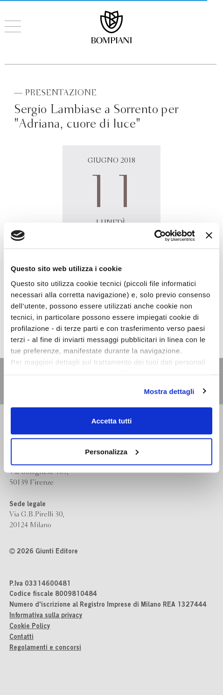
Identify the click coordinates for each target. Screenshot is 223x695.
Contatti (21, 637)
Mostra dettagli (169, 391)
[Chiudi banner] (209, 235)
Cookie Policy (29, 626)
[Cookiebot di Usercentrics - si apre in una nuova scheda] (154, 235)
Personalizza (112, 451)
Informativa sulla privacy (45, 616)
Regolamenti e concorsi (45, 648)
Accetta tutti (111, 421)
